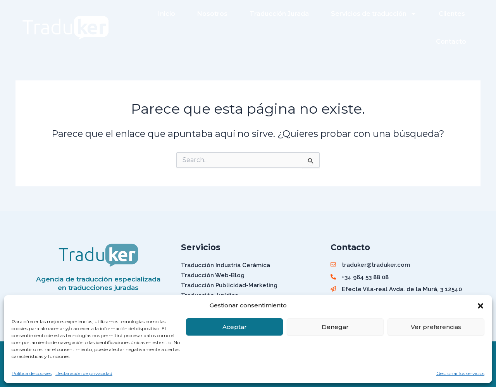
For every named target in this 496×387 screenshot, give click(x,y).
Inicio (166, 13)
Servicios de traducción (374, 14)
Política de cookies (32, 373)
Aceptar (234, 327)
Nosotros (212, 13)
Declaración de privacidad (83, 373)
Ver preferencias (436, 327)
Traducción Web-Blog (213, 275)
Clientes (452, 13)
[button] (480, 306)
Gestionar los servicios (460, 373)
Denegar (335, 327)
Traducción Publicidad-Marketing (229, 285)
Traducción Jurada (279, 13)
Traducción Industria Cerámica (225, 265)
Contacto (451, 41)
